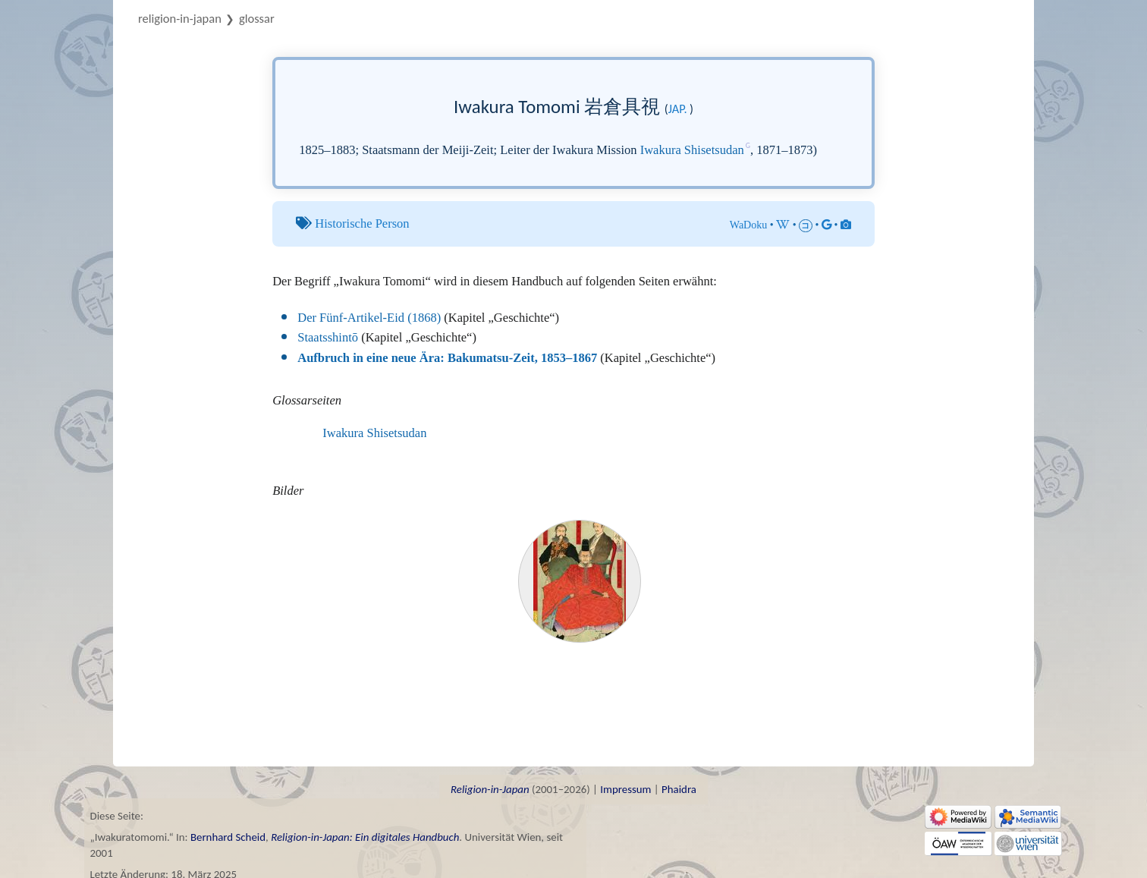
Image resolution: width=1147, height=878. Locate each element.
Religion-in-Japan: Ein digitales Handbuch (365, 837)
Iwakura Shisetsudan (692, 150)
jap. (677, 108)
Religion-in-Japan (180, 18)
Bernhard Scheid (228, 837)
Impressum (625, 789)
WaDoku (749, 225)
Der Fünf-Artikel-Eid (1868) (369, 317)
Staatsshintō (327, 337)
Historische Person (362, 223)
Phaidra (678, 789)
